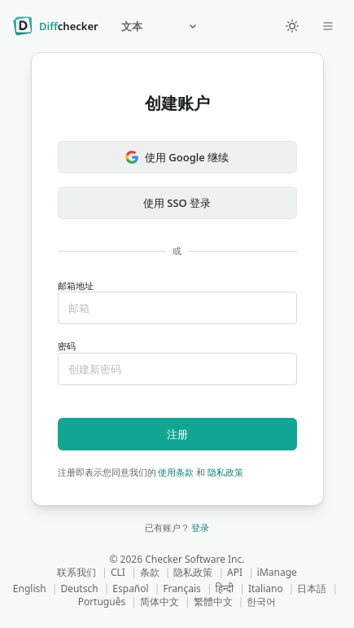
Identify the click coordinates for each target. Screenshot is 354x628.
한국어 (261, 601)
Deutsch (79, 588)
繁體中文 (213, 601)
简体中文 (159, 601)
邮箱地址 (177, 302)
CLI (118, 572)
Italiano (265, 588)
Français (181, 588)
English (29, 588)
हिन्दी (225, 588)
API (235, 572)
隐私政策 (225, 472)
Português (102, 601)
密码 (177, 362)
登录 (200, 527)
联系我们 (76, 572)
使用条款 (176, 472)
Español (130, 588)
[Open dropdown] (328, 26)
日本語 (311, 588)
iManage (277, 572)
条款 (150, 572)
